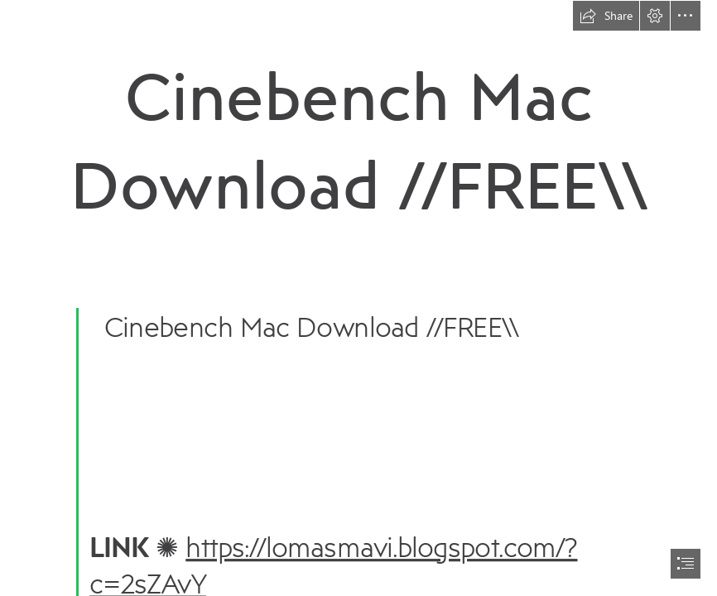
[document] (358, 298)
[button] (606, 16)
